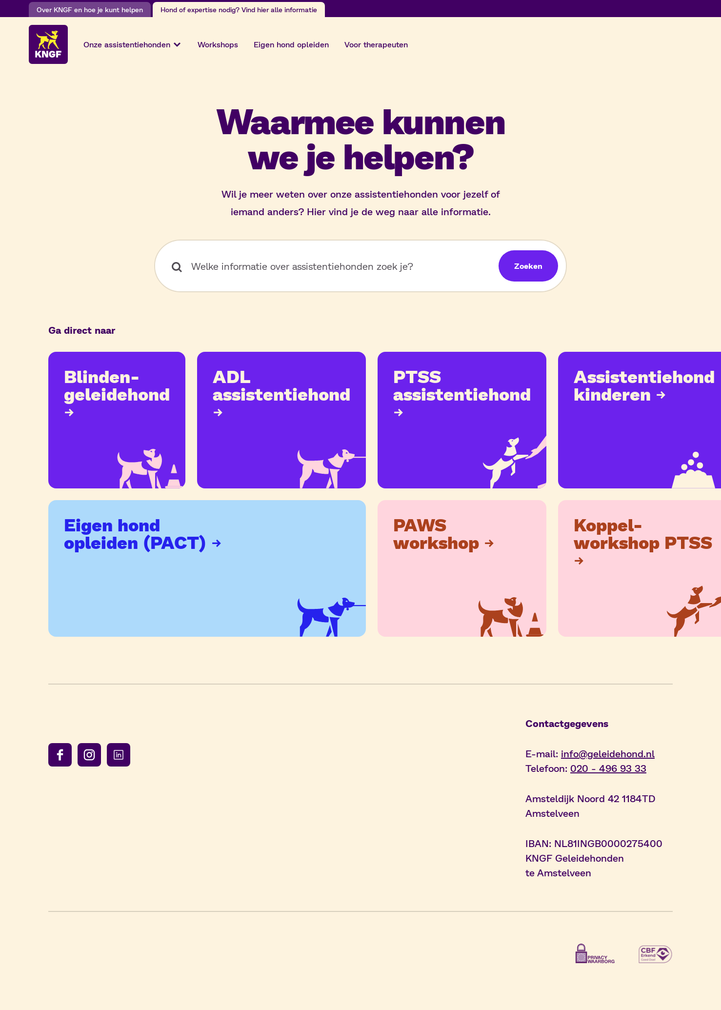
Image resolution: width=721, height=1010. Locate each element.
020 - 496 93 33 (608, 768)
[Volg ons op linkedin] (118, 755)
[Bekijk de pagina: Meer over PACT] (207, 568)
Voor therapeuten (376, 44)
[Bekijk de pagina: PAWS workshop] (462, 568)
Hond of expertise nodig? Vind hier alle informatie (238, 9)
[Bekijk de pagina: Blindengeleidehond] (116, 420)
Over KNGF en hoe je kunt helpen (90, 9)
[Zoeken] (528, 266)
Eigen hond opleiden (291, 44)
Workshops (218, 44)
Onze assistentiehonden (132, 44)
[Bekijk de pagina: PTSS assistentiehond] (462, 420)
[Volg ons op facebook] (60, 755)
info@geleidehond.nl (608, 753)
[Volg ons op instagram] (89, 755)
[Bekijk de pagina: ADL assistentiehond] (281, 420)
